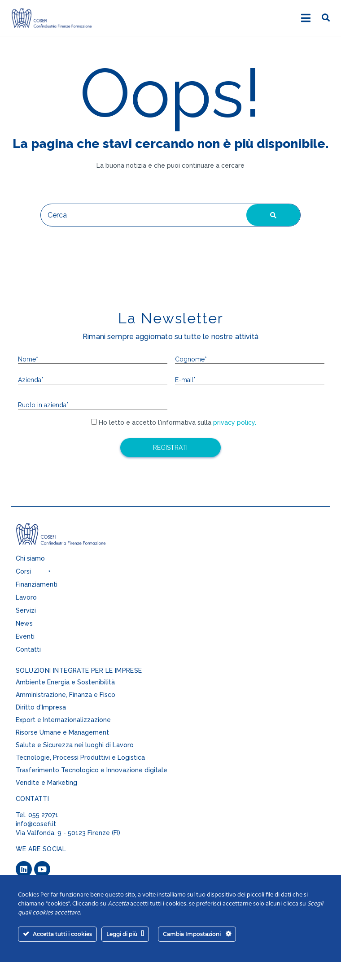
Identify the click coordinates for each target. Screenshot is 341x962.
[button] (83, 573)
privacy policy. (233, 422)
